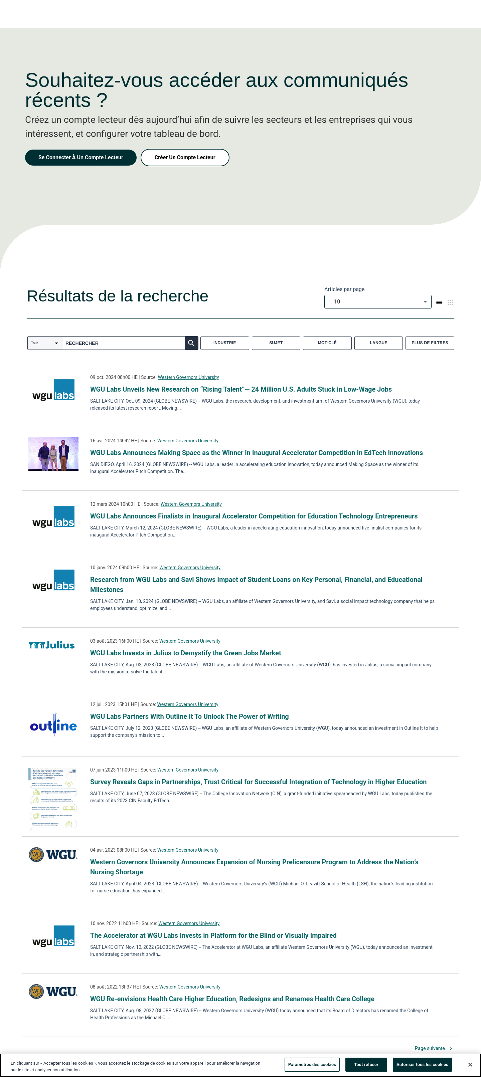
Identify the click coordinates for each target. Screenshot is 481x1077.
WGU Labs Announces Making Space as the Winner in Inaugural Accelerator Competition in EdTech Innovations (256, 453)
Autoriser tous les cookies (422, 1065)
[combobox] (378, 301)
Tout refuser (366, 1065)
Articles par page (344, 289)
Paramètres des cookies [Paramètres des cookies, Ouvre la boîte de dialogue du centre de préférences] (312, 1065)
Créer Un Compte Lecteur (185, 157)
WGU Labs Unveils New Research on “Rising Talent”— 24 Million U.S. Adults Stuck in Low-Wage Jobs (241, 389)
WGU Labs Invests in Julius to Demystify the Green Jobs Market (185, 653)
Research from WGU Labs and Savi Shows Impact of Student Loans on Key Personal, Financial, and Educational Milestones (256, 585)
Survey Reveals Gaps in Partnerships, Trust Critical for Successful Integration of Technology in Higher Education (258, 782)
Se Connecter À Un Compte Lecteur (80, 157)
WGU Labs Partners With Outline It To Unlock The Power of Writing (189, 716)
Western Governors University (188, 377)
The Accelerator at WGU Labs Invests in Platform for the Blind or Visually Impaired (213, 935)
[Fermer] (470, 1065)
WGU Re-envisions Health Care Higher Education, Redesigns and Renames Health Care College (232, 999)
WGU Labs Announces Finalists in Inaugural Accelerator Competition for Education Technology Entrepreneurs (254, 516)
